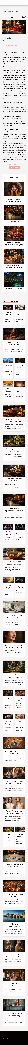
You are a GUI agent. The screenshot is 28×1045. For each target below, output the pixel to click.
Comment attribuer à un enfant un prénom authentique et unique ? (14, 199)
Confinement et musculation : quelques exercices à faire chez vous (14, 987)
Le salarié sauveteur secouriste (8, 700)
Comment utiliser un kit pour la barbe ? (19, 368)
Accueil (3, 9)
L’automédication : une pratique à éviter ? (14, 343)
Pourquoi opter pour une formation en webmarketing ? (14, 753)
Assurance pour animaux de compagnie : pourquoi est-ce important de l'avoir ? (14, 784)
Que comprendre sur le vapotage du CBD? (14, 450)
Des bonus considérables (11, 45)
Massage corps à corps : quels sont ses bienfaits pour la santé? (14, 421)
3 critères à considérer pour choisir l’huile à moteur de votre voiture (14, 481)
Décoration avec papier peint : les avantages (14, 1014)
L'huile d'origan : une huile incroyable (8, 838)
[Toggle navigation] (4, 2)
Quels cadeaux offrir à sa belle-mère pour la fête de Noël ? (14, 267)
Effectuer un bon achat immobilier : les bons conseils (14, 677)
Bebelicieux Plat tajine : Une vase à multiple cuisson (14, 564)
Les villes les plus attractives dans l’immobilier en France (14, 926)
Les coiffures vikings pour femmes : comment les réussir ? (14, 956)
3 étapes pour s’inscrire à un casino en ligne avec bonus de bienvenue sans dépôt (14, 244)
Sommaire (7, 38)
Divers (8, 9)
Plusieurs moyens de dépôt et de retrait (15, 47)
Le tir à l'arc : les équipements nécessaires (14, 222)
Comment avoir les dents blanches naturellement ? (14, 646)
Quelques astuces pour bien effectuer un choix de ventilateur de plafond (14, 617)
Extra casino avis (17, 97)
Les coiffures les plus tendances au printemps (14, 812)
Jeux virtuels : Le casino (14, 289)
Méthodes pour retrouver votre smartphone (14, 865)
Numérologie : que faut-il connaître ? (14, 895)
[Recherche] (12, 1038)
